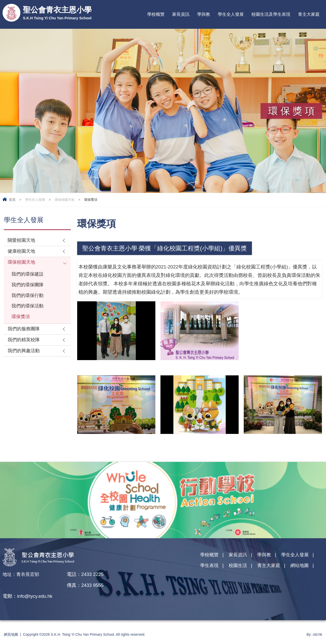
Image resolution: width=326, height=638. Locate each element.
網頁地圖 (11, 623)
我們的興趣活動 (25, 354)
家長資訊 (180, 14)
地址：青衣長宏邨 (22, 574)
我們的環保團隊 (28, 286)
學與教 (203, 14)
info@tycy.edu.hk (99, 585)
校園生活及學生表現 (270, 14)
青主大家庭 (309, 14)
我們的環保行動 (28, 297)
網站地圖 (303, 566)
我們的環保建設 (28, 275)
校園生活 (239, 566)
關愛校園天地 (22, 240)
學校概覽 (156, 14)
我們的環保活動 (28, 308)
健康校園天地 (22, 251)
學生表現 (210, 566)
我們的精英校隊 (25, 342)
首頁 (12, 200)
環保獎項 (21, 319)
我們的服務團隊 (25, 331)
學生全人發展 (231, 14)
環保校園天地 (64, 200)
